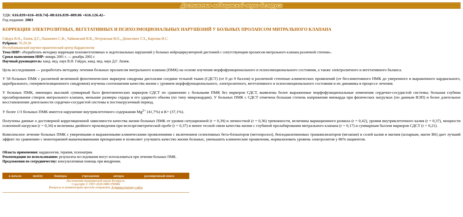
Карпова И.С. (158, 38)
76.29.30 (25, 43)
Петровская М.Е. (108, 38)
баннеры (60, 176)
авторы (118, 176)
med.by (38, 176)
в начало (15, 176)
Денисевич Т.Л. (134, 38)
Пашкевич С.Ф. (53, 38)
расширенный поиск (159, 176)
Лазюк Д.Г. (31, 38)
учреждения (90, 176)
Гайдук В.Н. (11, 38)
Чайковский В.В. (80, 38)
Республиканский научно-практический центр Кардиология (48, 48)
